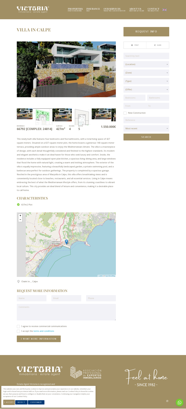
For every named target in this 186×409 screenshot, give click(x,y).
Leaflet (100, 276)
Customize (39, 404)
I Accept (10, 404)
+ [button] (20, 216)
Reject (24, 404)
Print (136, 45)
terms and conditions (43, 331)
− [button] (20, 220)
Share (159, 45)
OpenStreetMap (110, 276)
